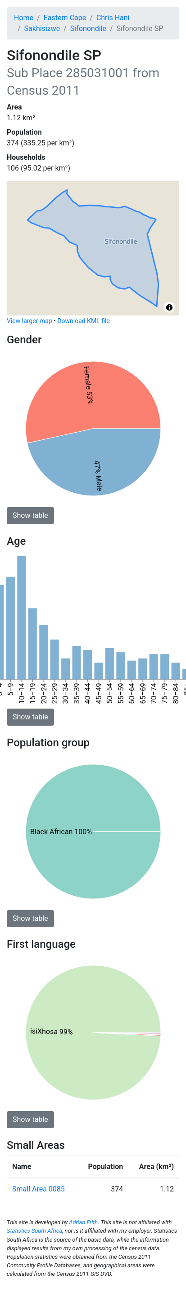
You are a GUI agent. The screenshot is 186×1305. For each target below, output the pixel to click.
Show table (30, 515)
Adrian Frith (83, 1222)
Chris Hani (113, 17)
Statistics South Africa (34, 1230)
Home (23, 17)
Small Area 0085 (38, 1189)
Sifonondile (88, 28)
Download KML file (83, 320)
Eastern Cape (65, 17)
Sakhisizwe (42, 28)
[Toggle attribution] (169, 307)
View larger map (29, 320)
